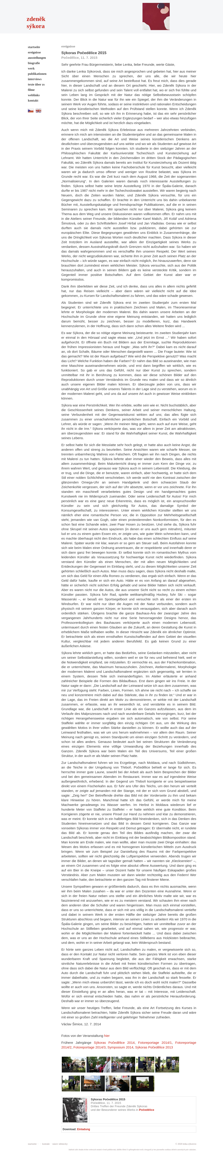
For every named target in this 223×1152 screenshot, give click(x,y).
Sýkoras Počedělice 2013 (154, 1047)
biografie (34, 63)
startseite (34, 47)
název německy (60, 1143)
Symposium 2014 (120, 1047)
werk (31, 68)
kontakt (33, 100)
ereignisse (34, 52)
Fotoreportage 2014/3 (89, 1047)
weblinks (34, 95)
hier (107, 1036)
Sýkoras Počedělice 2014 (114, 1042)
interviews (34, 79)
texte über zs (36, 84)
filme (31, 90)
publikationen (37, 73)
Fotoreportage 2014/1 (155, 1042)
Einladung (83, 1129)
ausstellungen (37, 57)
